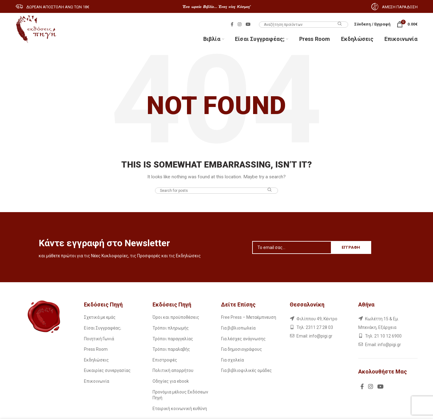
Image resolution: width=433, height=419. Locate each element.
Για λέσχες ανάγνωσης (243, 338)
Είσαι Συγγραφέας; (102, 328)
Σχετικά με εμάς (100, 317)
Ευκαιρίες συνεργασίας (107, 370)
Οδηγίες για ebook (171, 381)
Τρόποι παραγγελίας (173, 338)
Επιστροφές (165, 360)
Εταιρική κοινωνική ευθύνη (180, 408)
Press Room (96, 349)
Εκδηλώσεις (96, 360)
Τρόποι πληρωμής (171, 328)
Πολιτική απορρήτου (173, 370)
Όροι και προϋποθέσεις (176, 317)
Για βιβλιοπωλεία (238, 328)
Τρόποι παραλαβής (171, 349)
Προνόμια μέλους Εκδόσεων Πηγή (180, 395)
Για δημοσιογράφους (241, 349)
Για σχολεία (232, 360)
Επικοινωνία (96, 381)
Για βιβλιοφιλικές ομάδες (246, 370)
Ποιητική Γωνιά (99, 338)
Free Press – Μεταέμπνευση (248, 317)
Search (340, 24)
